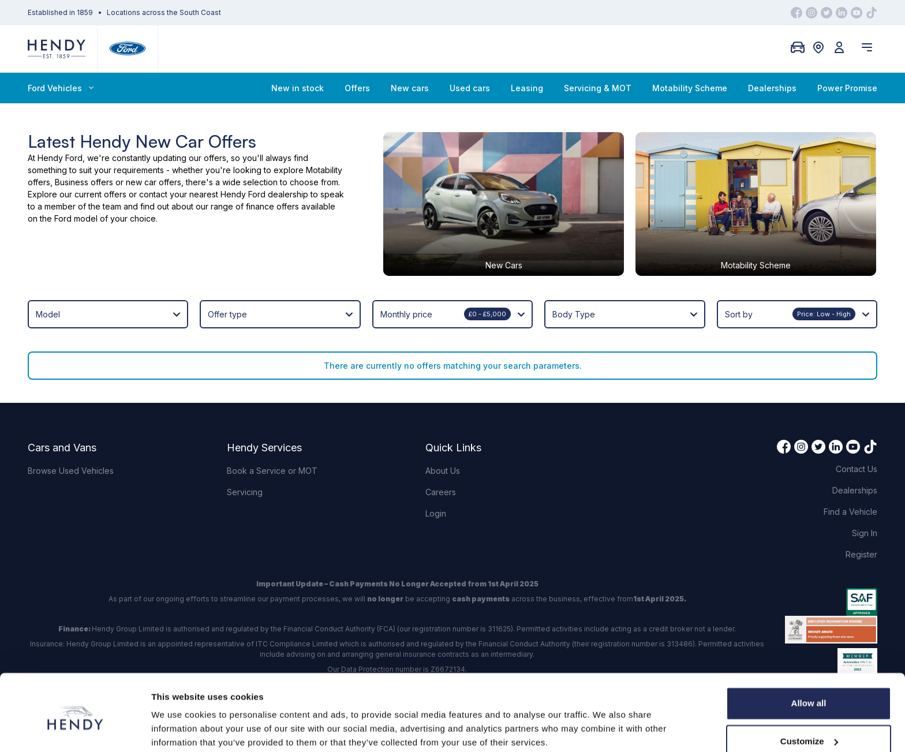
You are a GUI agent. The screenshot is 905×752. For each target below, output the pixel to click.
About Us (442, 418)
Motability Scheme (689, 88)
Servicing (245, 439)
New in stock (297, 88)
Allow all (809, 658)
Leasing (527, 88)
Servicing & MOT (597, 88)
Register (861, 502)
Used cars (470, 88)
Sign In (864, 480)
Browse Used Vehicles (71, 418)
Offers (357, 88)
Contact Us (856, 416)
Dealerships (772, 88)
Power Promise (847, 88)
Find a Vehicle (850, 459)
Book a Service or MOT (272, 418)
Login (435, 461)
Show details (178, 729)
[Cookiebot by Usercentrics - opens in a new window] (74, 729)
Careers (440, 439)
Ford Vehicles (61, 88)
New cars (410, 88)
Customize (809, 696)
